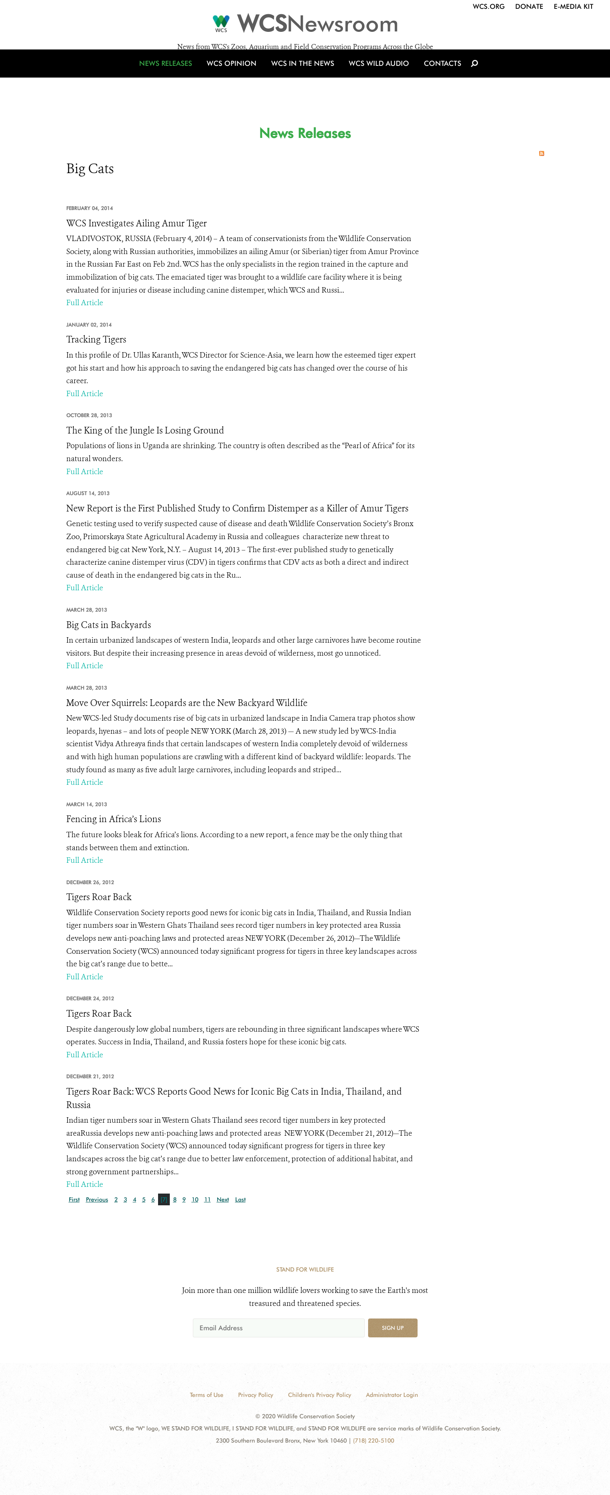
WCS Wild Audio (375, 76)
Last (240, 1199)
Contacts (434, 76)
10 (195, 1199)
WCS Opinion (237, 76)
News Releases (175, 76)
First (74, 1199)
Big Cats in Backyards (108, 625)
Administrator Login (392, 1394)
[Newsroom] (305, 26)
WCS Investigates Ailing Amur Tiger (136, 223)
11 (207, 1199)
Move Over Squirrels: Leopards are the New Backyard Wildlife (186, 703)
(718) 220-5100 (373, 1440)
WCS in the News (304, 76)
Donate (529, 6)
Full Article (84, 303)
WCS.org (489, 6)
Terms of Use (206, 1394)
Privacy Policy (255, 1394)
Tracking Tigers (96, 339)
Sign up (393, 1327)
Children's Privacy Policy (319, 1394)
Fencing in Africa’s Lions (113, 819)
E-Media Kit (573, 6)
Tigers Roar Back (99, 897)
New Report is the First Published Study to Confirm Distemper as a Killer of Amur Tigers (237, 508)
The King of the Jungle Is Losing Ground (145, 430)
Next (223, 1199)
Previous (97, 1199)
